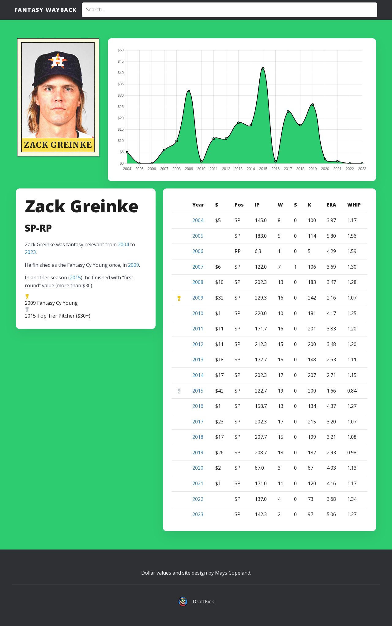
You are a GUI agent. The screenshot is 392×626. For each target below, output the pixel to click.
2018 (197, 437)
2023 (30, 252)
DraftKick (203, 601)
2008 (197, 282)
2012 (197, 344)
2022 (197, 499)
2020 (197, 467)
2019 (197, 452)
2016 (197, 406)
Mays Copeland (232, 572)
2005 (197, 236)
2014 (197, 375)
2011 (197, 328)
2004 (123, 244)
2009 (133, 265)
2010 (197, 313)
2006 (197, 251)
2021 (197, 483)
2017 (197, 421)
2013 (197, 359)
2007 (197, 266)
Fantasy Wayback (46, 9)
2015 (75, 277)
